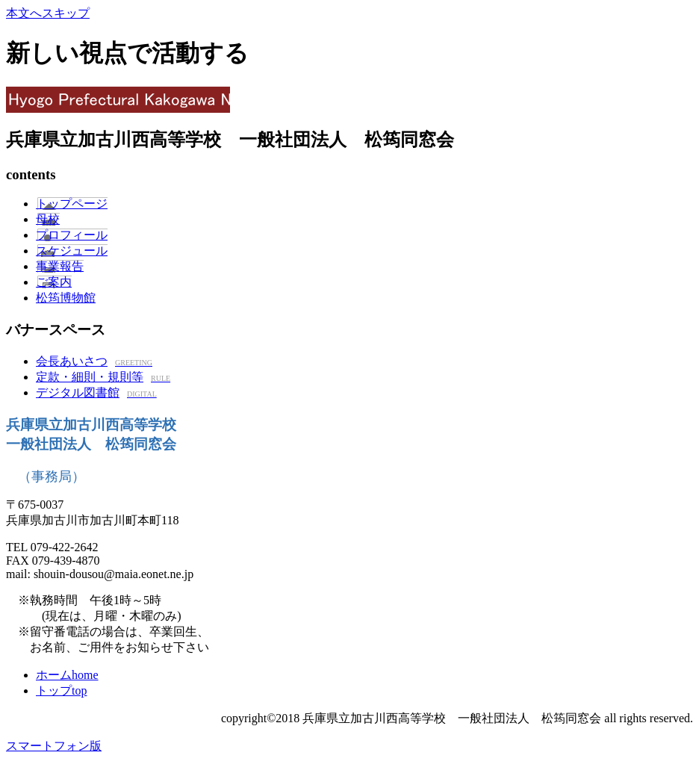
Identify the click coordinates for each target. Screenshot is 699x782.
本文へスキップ (48, 13)
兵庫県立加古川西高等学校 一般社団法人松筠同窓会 (349, 100)
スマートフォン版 (54, 745)
